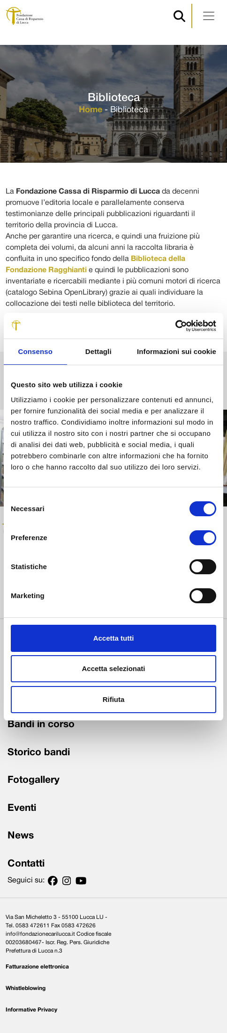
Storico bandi (39, 752)
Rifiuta (114, 699)
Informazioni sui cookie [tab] (176, 351)
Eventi (22, 808)
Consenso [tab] (35, 351)
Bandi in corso (41, 724)
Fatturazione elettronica (37, 966)
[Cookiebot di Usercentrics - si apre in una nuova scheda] (175, 326)
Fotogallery (34, 780)
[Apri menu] (208, 16)
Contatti (26, 864)
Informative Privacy (31, 1009)
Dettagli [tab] (98, 351)
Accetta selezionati (113, 668)
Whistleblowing (25, 988)
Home (90, 110)
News (21, 835)
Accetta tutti (113, 638)
